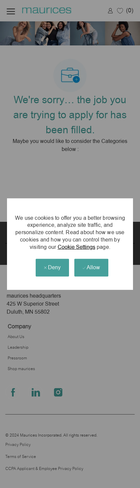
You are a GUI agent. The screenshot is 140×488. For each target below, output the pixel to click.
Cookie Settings (76, 247)
